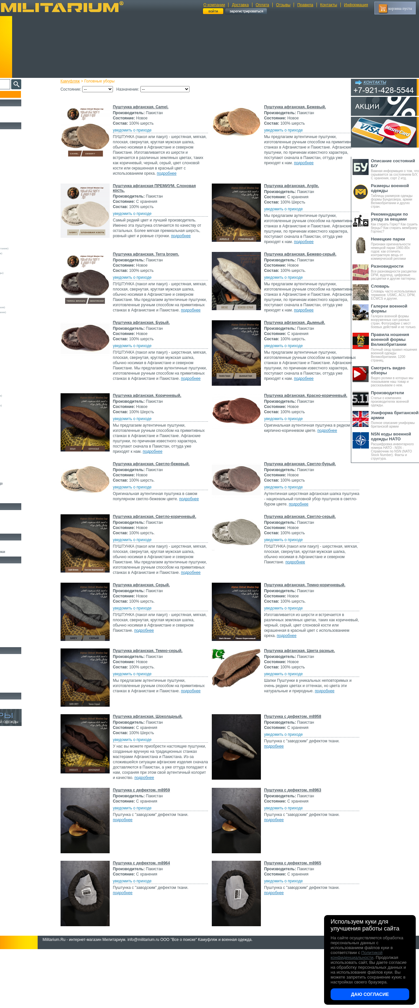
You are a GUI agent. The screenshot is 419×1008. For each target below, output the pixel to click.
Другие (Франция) (19, 459)
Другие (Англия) (18, 449)
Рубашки (12, 185)
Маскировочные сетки (23, 627)
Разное (10, 642)
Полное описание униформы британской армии (395, 419)
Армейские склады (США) (24, 282)
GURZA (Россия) (18, 420)
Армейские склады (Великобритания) (31, 248)
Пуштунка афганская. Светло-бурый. (298, 496)
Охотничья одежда (20, 133)
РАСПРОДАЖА (18, 110)
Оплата (262, 5)
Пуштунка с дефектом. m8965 (290, 920)
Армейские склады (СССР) (25, 390)
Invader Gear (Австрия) (22, 331)
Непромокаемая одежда (24, 148)
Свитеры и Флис (18, 178)
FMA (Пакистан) (18, 434)
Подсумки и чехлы (20, 604)
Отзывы (283, 5)
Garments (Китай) (18, 439)
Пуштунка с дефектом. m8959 (153, 847)
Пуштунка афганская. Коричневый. (158, 422)
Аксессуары (15, 687)
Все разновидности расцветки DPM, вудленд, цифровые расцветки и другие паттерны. (395, 272)
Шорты (11, 170)
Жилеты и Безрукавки (23, 215)
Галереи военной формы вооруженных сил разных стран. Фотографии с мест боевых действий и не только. (395, 316)
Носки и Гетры (17, 521)
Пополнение (17, 94)
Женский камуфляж (21, 498)
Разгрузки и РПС (19, 597)
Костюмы (13, 140)
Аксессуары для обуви (23, 528)
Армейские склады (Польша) (26, 380)
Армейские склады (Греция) (25, 292)
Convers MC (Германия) (22, 410)
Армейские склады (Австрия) (26, 238)
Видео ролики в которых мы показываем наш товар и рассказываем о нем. (395, 376)
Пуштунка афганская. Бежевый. (293, 107)
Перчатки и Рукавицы (23, 468)
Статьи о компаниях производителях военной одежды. (395, 398)
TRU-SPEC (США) (19, 356)
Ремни (10, 574)
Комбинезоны (16, 208)
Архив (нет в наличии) (24, 703)
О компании (214, 5)
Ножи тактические (20, 665)
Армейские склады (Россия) (25, 302)
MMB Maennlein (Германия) (25, 346)
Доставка (240, 5)
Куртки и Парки (18, 155)
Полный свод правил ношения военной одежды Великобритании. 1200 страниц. (395, 347)
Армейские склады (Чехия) (25, 400)
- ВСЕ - (12, 228)
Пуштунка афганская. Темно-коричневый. (302, 632)
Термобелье (14, 200)
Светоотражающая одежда (27, 483)
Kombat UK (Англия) (21, 336)
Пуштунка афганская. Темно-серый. (159, 698)
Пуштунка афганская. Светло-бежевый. (162, 496)
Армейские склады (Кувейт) (25, 376)
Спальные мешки (19, 589)
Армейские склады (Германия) (27, 243)
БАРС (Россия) (17, 430)
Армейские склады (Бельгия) (26, 361)
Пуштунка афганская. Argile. (289, 191)
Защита (11, 619)
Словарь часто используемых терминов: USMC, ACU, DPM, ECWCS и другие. (395, 292)
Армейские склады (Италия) (25, 263)
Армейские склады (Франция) (26, 268)
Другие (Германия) (19, 454)
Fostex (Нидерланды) (21, 322)
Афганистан (15, 425)
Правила (305, 5)
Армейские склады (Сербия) (25, 277)
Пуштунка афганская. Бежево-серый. (298, 264)
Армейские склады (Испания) (26, 297)
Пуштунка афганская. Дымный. (292, 343)
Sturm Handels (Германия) (24, 351)
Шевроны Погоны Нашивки (28, 551)
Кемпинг (12, 567)
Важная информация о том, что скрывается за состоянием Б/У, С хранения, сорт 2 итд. (395, 169)
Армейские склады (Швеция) (26, 258)
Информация (356, 5)
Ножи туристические (22, 672)
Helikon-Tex (15, 326)
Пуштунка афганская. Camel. (152, 107)
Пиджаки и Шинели (21, 490)
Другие (12, 233)
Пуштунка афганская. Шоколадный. (159, 763)
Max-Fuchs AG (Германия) (24, 341)
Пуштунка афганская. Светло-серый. (298, 548)
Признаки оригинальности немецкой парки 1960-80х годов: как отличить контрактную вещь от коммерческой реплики (395, 248)
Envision (13, 415)
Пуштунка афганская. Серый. (152, 632)
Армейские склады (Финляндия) (28, 395)
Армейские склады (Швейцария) (28, 253)
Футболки (13, 193)
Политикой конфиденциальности (356, 955)
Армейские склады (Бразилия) (27, 366)
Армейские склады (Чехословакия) (29, 307)
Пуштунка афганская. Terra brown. (157, 264)
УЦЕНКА (13, 117)
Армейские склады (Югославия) (28, 405)
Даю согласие (370, 994)
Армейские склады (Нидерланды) (29, 272)
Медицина (13, 634)
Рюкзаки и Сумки (19, 582)
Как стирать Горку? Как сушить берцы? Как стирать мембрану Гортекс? (395, 222)
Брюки (10, 163)
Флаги (10, 544)
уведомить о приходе (143, 130)
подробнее (178, 178)
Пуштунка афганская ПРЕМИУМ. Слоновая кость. (155, 193)
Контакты (328, 5)
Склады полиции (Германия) (25, 317)
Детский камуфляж (21, 475)
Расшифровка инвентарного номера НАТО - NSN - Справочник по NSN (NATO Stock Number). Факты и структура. (395, 446)
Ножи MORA (16, 657)
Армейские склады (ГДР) (23, 287)
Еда (8, 612)
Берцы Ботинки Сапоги (24, 513)
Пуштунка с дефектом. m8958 (290, 763)
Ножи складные (18, 680)
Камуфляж (81, 81)
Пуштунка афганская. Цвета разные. (297, 698)
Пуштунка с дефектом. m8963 (290, 847)
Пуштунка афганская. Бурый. (152, 343)
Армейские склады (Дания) (25, 371)
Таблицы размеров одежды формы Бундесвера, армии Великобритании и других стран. (395, 195)
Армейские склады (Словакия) (27, 385)
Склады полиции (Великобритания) (30, 312)
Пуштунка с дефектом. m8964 (153, 920)
